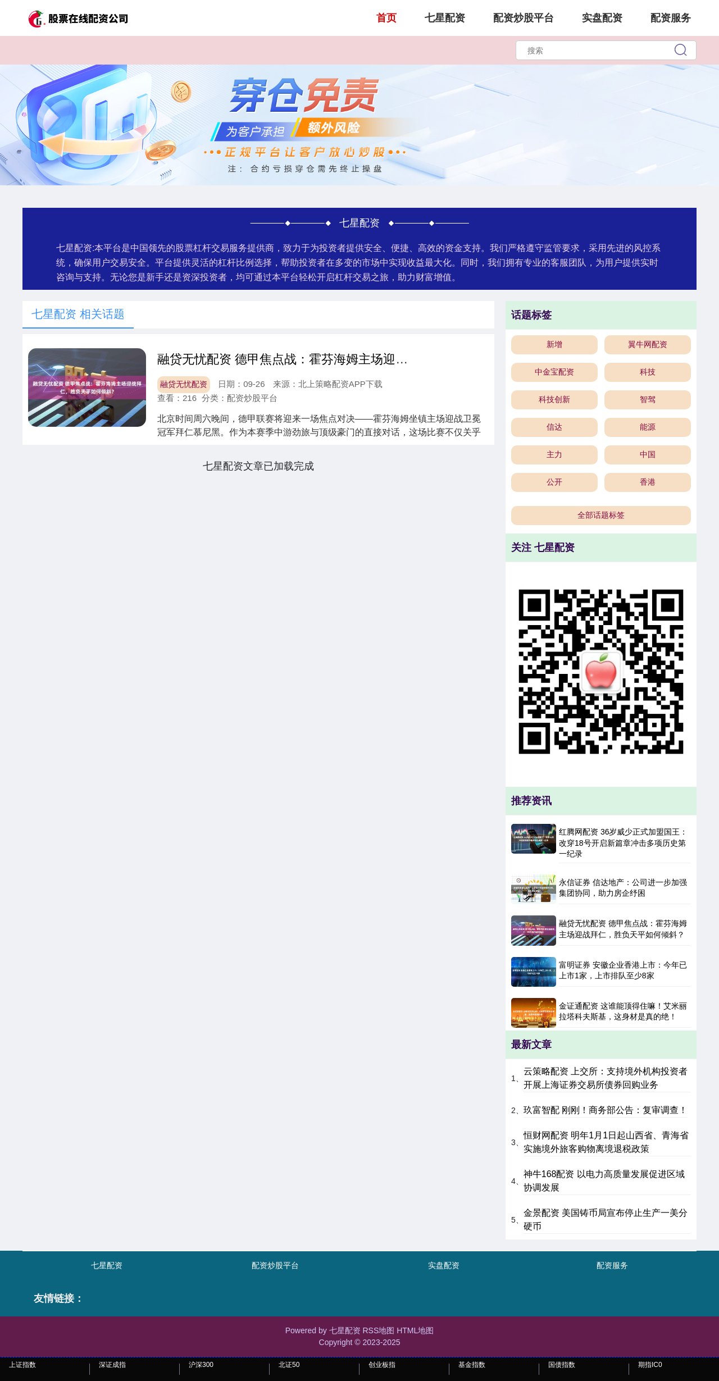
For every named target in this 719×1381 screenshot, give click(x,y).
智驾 (648, 399)
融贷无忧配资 (183, 384)
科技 (648, 371)
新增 (554, 344)
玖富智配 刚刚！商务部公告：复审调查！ (606, 1110)
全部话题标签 (601, 515)
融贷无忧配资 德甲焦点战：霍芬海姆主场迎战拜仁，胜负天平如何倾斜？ (356, 359)
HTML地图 (415, 1330)
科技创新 (554, 399)
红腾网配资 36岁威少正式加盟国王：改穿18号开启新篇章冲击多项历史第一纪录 (623, 842)
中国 (648, 454)
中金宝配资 (554, 371)
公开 (554, 481)
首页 (386, 18)
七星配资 (445, 18)
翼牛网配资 (647, 344)
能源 (648, 426)
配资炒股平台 (523, 18)
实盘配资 (602, 18)
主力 (554, 454)
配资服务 (670, 18)
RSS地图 (378, 1330)
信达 (554, 426)
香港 (648, 481)
